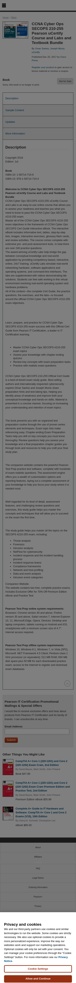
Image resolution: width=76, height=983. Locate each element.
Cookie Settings (38, 970)
